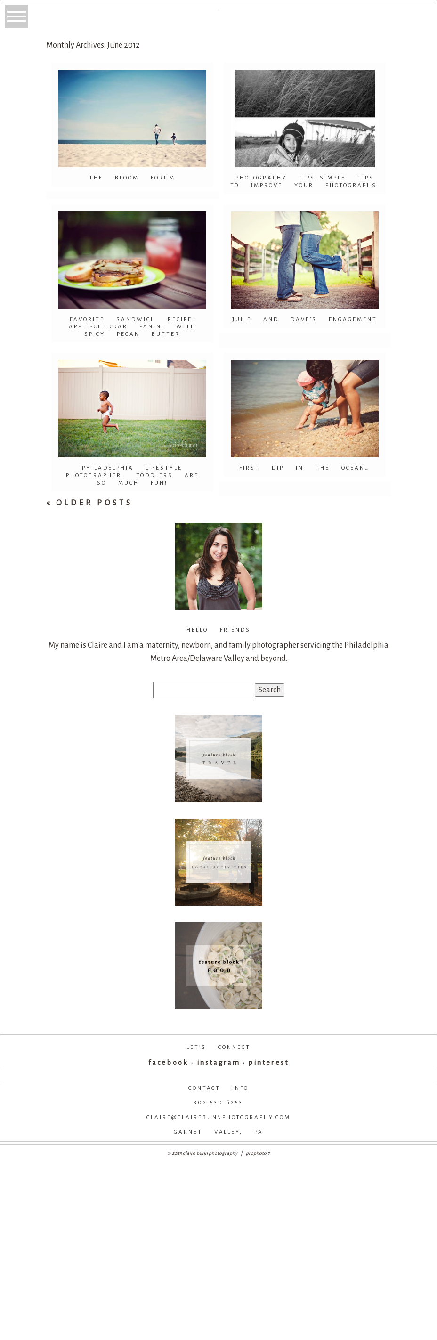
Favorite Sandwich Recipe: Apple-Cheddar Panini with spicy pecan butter (132, 327)
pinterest (268, 1062)
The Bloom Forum (132, 178)
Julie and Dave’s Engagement (304, 320)
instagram (218, 1062)
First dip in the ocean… (304, 468)
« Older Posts (89, 503)
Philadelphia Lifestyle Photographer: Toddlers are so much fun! (132, 475)
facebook (168, 1062)
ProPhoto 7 (258, 1153)
